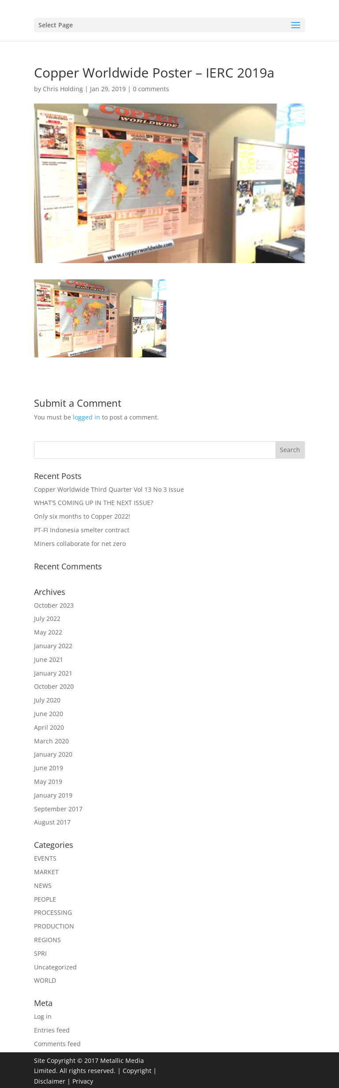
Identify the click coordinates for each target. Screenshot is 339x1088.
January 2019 (53, 795)
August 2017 (52, 822)
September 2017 (58, 809)
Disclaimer (49, 1081)
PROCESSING (53, 912)
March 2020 (51, 741)
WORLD (45, 980)
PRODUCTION (54, 926)
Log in (43, 1016)
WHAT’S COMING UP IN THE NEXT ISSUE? (93, 502)
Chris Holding (63, 89)
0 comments (151, 89)
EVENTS (45, 858)
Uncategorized (55, 967)
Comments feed (57, 1044)
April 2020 (49, 727)
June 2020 (48, 713)
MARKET (46, 872)
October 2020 (54, 686)
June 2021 (48, 659)
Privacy (82, 1081)
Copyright (137, 1070)
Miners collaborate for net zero (80, 543)
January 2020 (53, 754)
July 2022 (47, 618)
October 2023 (54, 605)
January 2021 (53, 673)
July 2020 (47, 700)
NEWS (43, 885)
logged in (86, 417)
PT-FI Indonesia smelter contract (81, 530)
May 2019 (48, 781)
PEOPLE (45, 899)
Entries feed (52, 1030)
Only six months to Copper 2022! (82, 516)
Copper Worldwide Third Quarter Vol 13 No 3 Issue (109, 489)
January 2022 (53, 646)
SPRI (40, 953)
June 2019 (48, 768)
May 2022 (48, 632)
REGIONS (47, 940)
